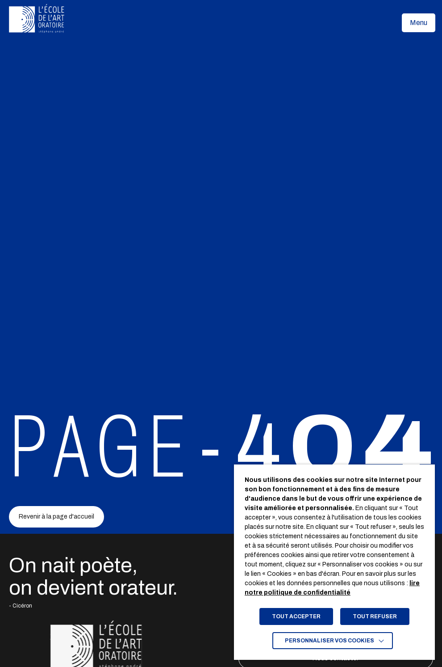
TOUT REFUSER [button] (375, 616)
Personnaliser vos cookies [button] (329, 640)
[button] (418, 23)
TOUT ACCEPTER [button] (296, 616)
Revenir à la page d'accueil (56, 516)
